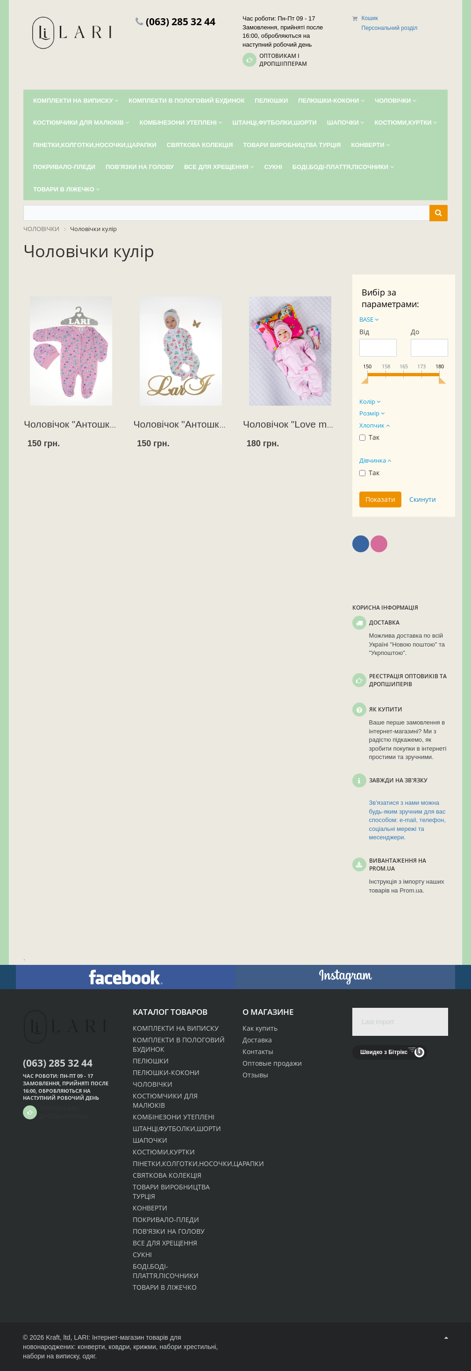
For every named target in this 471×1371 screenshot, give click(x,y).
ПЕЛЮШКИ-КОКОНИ (166, 1072)
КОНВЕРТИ (150, 1207)
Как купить (260, 1028)
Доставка (257, 1039)
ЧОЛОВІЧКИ (152, 1084)
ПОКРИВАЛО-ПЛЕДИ (166, 1219)
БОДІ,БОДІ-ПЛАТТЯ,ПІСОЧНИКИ (166, 1271)
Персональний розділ (390, 28)
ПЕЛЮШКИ (151, 1060)
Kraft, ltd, (59, 1337)
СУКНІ (142, 1254)
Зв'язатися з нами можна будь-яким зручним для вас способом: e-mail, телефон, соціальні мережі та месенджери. (407, 820)
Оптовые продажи (272, 1063)
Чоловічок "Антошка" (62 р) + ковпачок (111, 424)
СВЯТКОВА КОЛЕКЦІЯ (167, 1175)
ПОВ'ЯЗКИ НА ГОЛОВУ (169, 1231)
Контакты (258, 1051)
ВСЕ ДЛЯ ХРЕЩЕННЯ (165, 1242)
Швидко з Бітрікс (383, 1052)
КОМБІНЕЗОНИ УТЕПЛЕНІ (173, 1116)
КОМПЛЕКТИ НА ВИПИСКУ (176, 1028)
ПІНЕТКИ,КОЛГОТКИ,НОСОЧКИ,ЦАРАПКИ (198, 1163)
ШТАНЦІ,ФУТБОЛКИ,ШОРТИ (177, 1128)
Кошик (370, 18)
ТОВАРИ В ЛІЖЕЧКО (165, 1287)
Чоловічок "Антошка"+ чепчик (201, 424)
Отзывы (255, 1074)
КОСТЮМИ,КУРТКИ (164, 1151)
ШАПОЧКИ (150, 1140)
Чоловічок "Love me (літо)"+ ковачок (324, 424)
